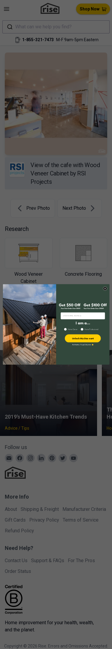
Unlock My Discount (82, 338)
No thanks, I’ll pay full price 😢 (82, 345)
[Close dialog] (105, 289)
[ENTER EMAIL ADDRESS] (83, 316)
